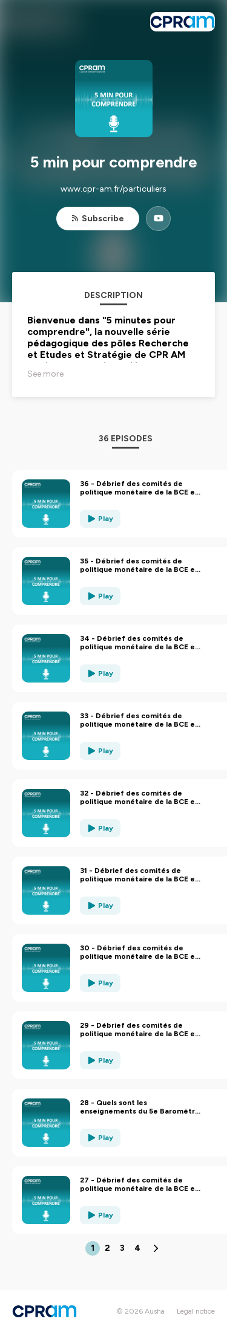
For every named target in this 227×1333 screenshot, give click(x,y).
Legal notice (196, 1311)
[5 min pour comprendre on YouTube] (158, 218)
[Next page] (155, 1248)
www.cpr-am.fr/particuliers (113, 189)
